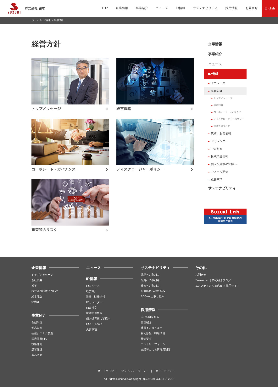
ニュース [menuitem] (215, 64)
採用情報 (231, 8)
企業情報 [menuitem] (215, 44)
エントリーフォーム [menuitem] (153, 344)
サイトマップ (106, 371)
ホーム (35, 20)
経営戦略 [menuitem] (218, 105)
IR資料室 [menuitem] (216, 148)
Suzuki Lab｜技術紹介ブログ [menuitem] (213, 280)
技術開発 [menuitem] (36, 344)
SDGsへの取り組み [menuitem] (152, 296)
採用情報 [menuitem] (148, 310)
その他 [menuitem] (200, 268)
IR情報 (180, 8)
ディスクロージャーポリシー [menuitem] (229, 119)
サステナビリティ (205, 8)
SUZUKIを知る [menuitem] (150, 316)
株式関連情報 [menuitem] (219, 156)
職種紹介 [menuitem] (146, 322)
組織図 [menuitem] (35, 301)
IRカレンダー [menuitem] (219, 141)
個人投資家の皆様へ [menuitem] (224, 164)
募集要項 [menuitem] (146, 338)
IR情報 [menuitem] (213, 74)
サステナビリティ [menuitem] (222, 188)
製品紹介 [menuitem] (36, 354)
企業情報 (122, 8)
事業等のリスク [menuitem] (222, 126)
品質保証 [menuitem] (36, 349)
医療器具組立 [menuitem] (39, 338)
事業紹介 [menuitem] (215, 54)
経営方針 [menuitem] (216, 91)
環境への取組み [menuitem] (150, 274)
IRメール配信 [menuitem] (219, 171)
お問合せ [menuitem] (200, 274)
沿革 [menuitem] (34, 285)
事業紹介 (142, 8)
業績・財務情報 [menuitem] (221, 133)
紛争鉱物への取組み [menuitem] (153, 291)
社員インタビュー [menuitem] (151, 327)
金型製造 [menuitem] (36, 322)
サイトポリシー (165, 371)
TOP (105, 8)
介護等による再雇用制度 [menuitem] (155, 349)
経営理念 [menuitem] (36, 296)
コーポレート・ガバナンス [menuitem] (228, 112)
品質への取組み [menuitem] (150, 280)
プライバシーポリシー (134, 371)
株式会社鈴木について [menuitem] (44, 291)
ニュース (162, 8)
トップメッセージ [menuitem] (223, 98)
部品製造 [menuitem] (36, 327)
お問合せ (251, 8)
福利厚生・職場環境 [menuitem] (153, 333)
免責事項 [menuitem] (216, 179)
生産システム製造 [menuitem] (42, 333)
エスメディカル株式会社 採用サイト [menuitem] (217, 285)
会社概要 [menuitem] (36, 280)
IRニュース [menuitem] (218, 83)
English (270, 8)
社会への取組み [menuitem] (150, 285)
